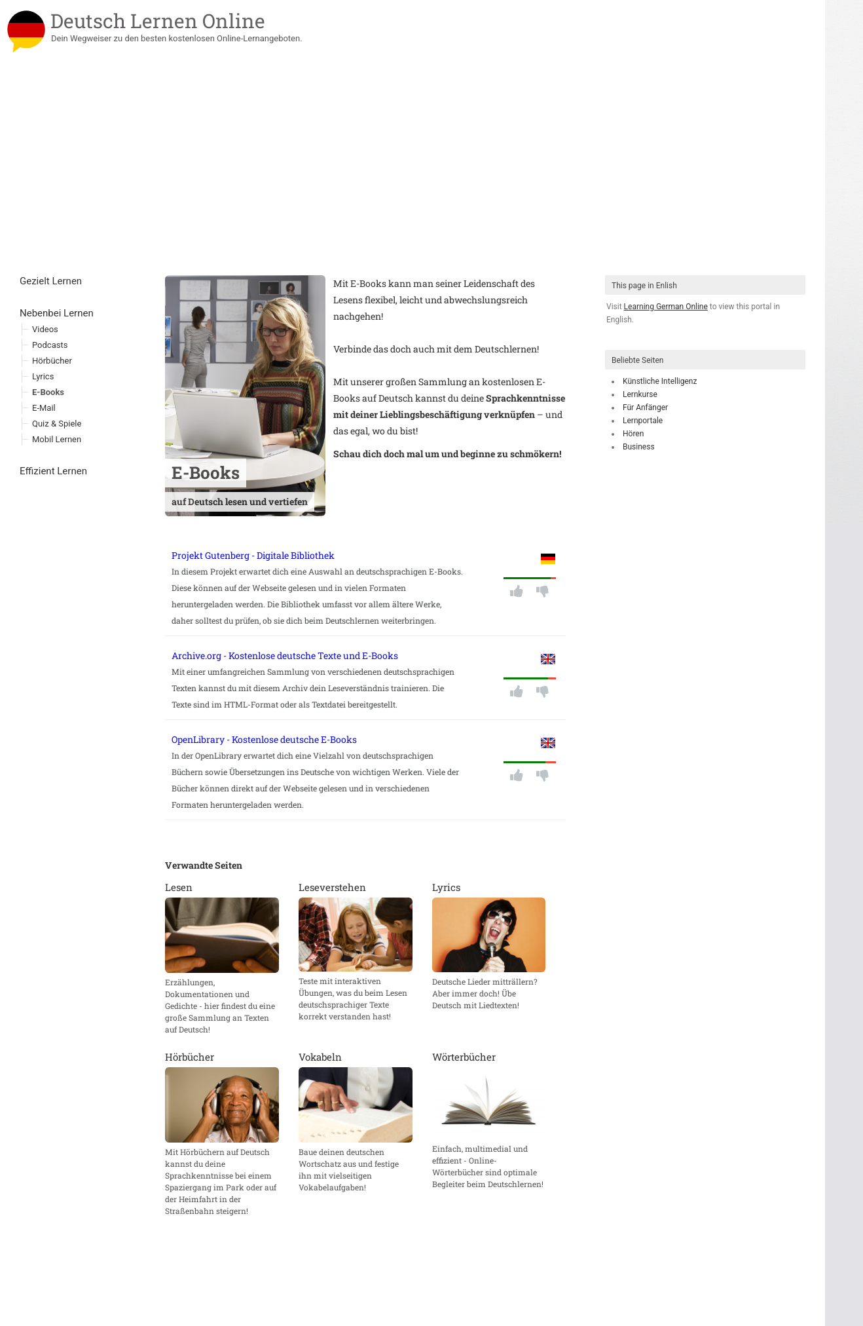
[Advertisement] (412, 177)
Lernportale (643, 420)
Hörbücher (52, 361)
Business (639, 446)
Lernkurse (640, 394)
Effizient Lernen (53, 471)
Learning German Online (666, 306)
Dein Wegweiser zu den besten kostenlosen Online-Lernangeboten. (177, 38)
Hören (633, 433)
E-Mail (44, 408)
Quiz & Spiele (56, 423)
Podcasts (49, 345)
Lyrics (43, 376)
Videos (45, 329)
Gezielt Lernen (51, 281)
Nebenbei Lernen (57, 313)
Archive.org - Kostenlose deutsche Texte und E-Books (285, 655)
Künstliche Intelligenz (660, 381)
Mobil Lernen (56, 439)
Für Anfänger (645, 407)
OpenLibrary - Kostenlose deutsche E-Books (264, 739)
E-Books (48, 392)
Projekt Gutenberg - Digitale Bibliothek (253, 555)
